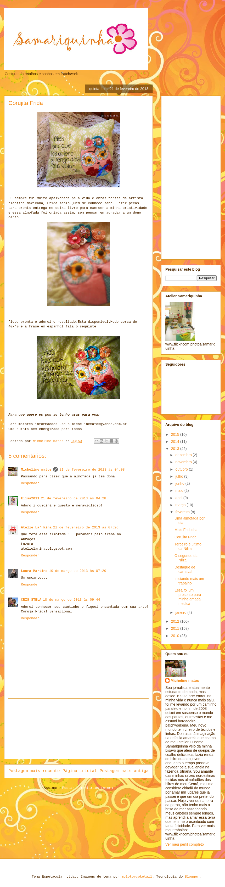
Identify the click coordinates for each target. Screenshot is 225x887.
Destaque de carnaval (185, 569)
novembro (184, 462)
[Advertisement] (78, 728)
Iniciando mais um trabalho (189, 581)
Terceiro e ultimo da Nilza (188, 546)
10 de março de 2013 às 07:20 (77, 571)
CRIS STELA (31, 600)
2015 (175, 434)
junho (180, 483)
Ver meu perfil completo (184, 844)
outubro (182, 469)
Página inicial (80, 771)
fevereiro (182, 512)
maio (179, 490)
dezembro (184, 455)
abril (179, 498)
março (181, 505)
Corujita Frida (185, 537)
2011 (175, 628)
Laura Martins (34, 571)
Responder (30, 483)
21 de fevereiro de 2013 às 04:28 (73, 498)
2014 (175, 441)
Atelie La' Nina (36, 527)
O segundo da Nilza (186, 558)
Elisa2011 (30, 498)
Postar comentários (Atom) (87, 788)
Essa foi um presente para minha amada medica (188, 596)
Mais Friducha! (187, 530)
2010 (175, 636)
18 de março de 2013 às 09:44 (71, 600)
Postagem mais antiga (124, 771)
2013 (175, 449)
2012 (175, 621)
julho (179, 476)
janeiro (181, 612)
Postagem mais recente (34, 771)
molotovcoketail (136, 877)
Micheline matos (36, 470)
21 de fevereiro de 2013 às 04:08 (92, 470)
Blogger (192, 877)
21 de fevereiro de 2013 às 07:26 (86, 527)
